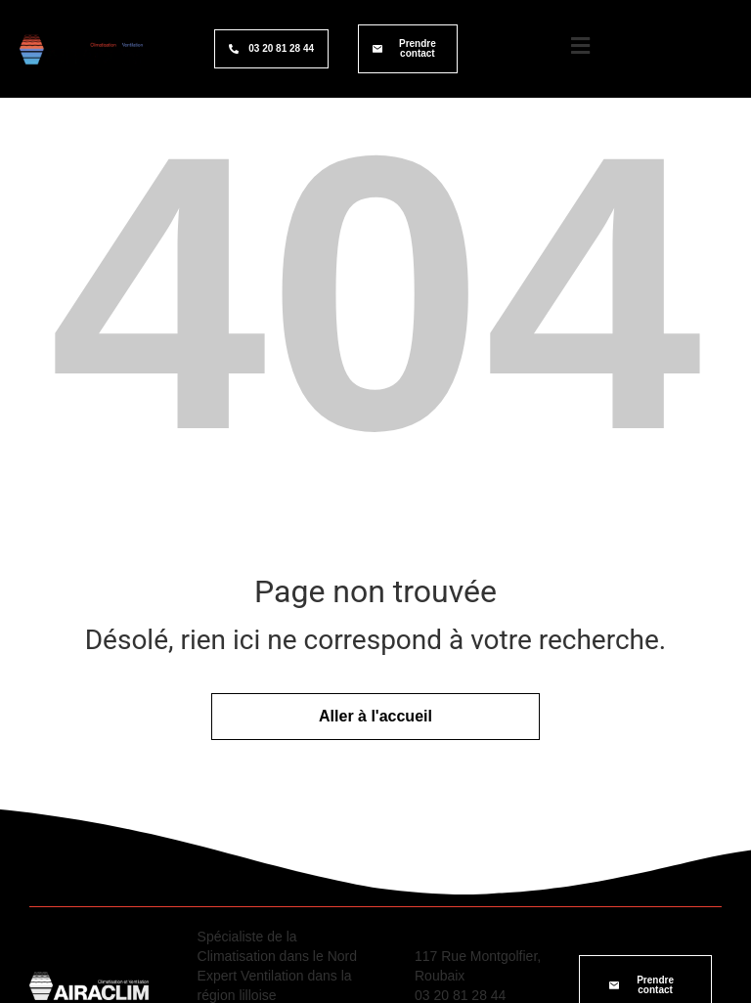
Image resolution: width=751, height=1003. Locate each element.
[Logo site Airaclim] (81, 49)
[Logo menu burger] (580, 46)
